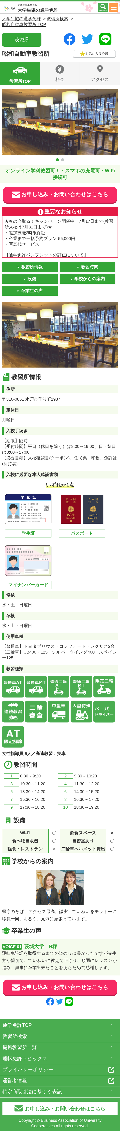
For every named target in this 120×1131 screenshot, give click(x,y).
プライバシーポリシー (27, 1069)
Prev (9, 119)
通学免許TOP (17, 1025)
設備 (32, 278)
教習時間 (89, 266)
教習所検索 (14, 1036)
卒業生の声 (32, 290)
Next (111, 119)
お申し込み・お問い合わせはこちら (60, 194)
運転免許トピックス (25, 1058)
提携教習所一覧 (19, 1047)
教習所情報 (32, 266)
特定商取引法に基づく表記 (32, 1091)
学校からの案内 (89, 278)
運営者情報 (14, 1080)
